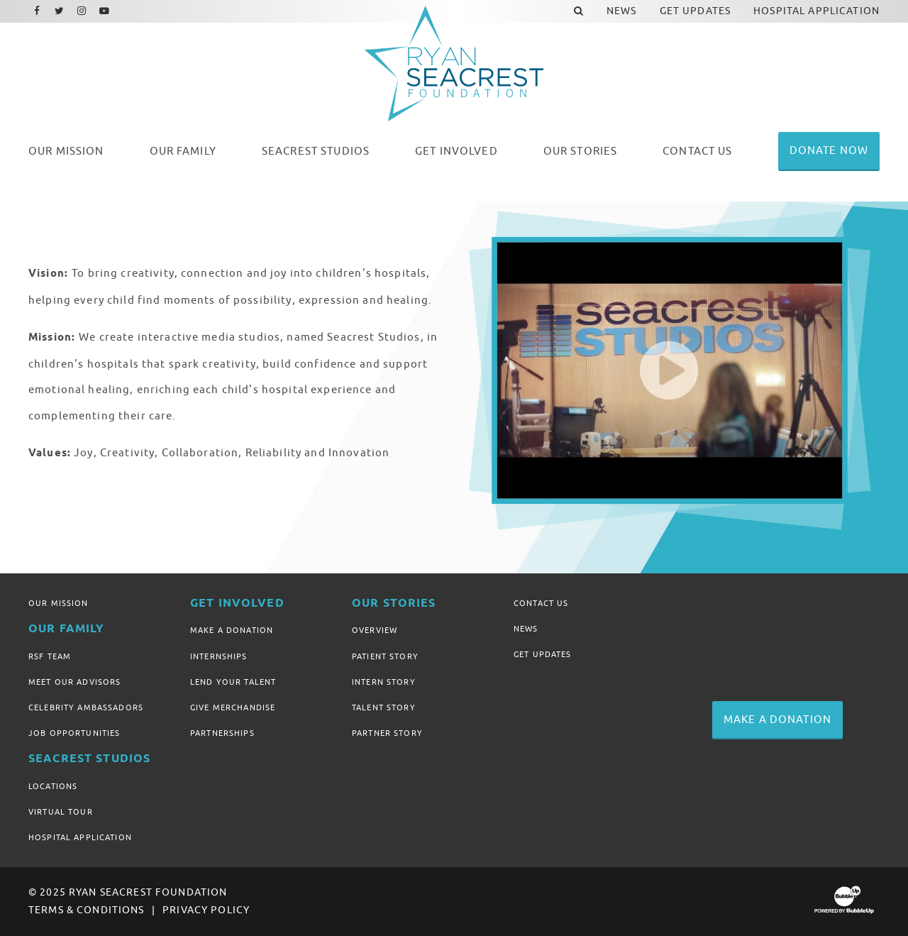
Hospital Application (80, 837)
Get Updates (543, 654)
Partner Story (387, 733)
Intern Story (384, 682)
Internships (219, 656)
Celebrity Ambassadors (85, 707)
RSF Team (49, 656)
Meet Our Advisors (74, 682)
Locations (52, 786)
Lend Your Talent (233, 682)
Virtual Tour (60, 812)
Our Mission (58, 603)
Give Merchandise (232, 707)
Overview (374, 630)
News (526, 629)
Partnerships (222, 733)
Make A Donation (231, 630)
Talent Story (384, 707)
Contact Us (541, 603)
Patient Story (385, 656)
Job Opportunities (74, 733)
